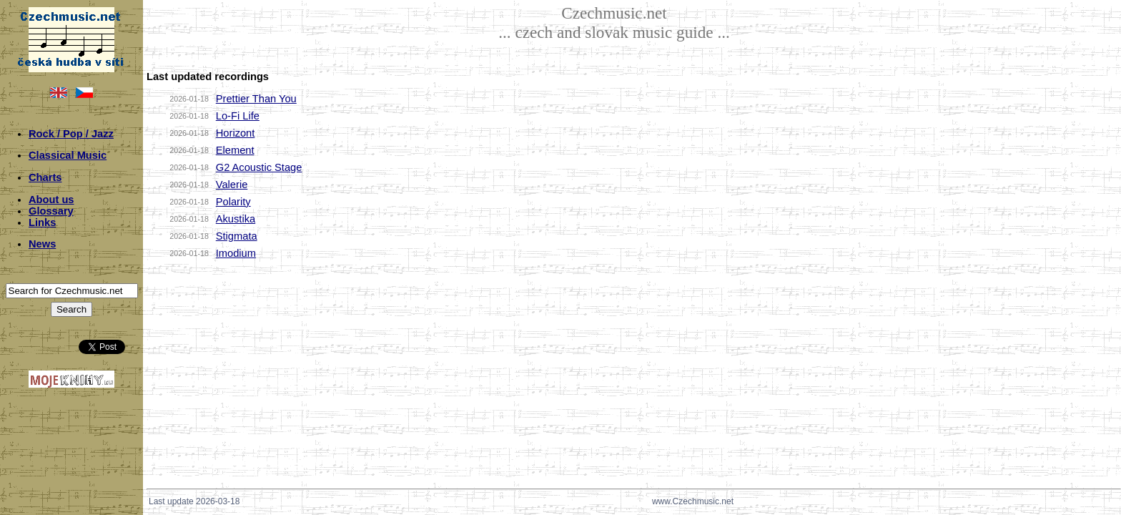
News (42, 244)
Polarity (233, 201)
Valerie (232, 184)
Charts (45, 177)
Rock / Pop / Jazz (71, 133)
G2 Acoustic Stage (259, 167)
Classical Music (68, 155)
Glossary (51, 211)
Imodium (236, 253)
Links (42, 222)
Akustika (235, 219)
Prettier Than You (256, 98)
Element (235, 150)
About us (51, 199)
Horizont (235, 133)
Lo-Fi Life (238, 116)
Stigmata (236, 236)
